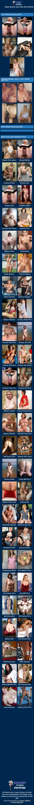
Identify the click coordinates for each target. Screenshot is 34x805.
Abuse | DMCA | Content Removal (21, 801)
